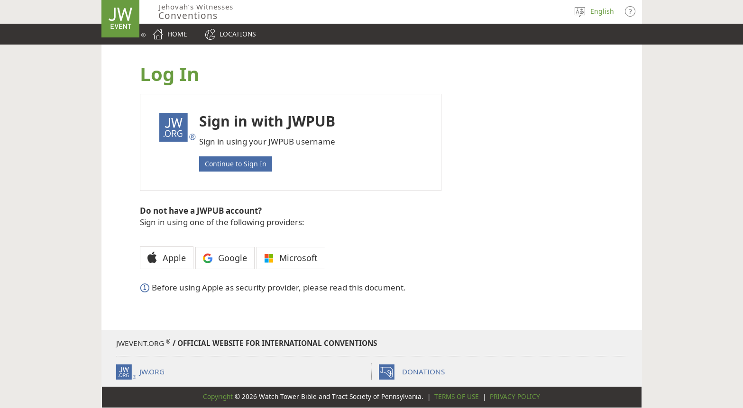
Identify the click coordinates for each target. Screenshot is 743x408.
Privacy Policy (515, 396)
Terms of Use (456, 396)
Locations (238, 33)
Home (177, 33)
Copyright (218, 396)
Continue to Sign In (235, 163)
